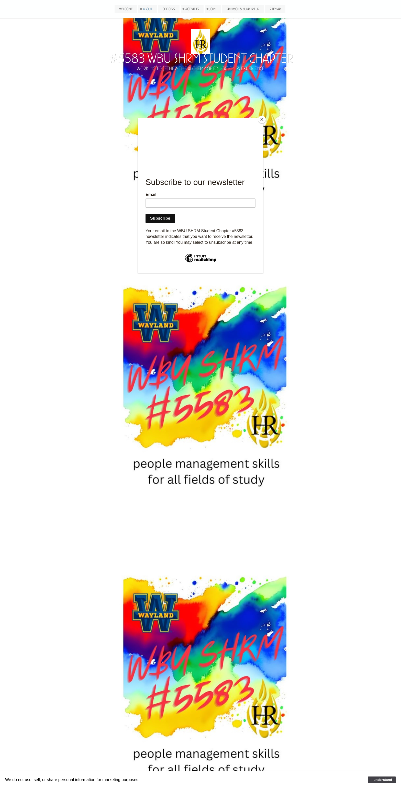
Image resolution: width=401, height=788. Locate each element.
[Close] (262, 119)
